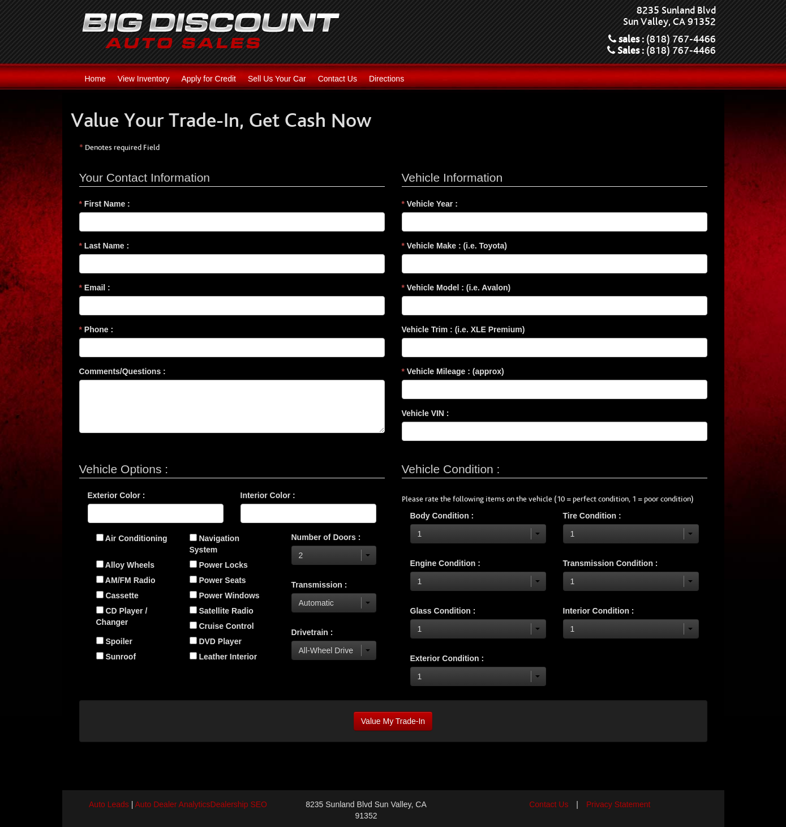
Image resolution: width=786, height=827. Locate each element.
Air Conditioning (131, 538)
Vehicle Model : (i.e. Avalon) (456, 287)
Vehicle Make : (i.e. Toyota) (454, 245)
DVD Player (216, 641)
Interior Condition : (598, 610)
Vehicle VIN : (425, 413)
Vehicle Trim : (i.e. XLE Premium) (463, 329)
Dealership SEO (239, 804)
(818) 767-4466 (681, 40)
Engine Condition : (445, 563)
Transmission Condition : (610, 563)
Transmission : (319, 584)
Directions (386, 78)
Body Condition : (442, 515)
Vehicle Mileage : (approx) (453, 371)
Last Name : (104, 245)
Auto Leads (109, 804)
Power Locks (219, 564)
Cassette (117, 595)
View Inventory (144, 78)
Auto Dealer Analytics (173, 804)
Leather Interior (223, 656)
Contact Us (337, 78)
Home (95, 78)
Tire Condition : (592, 515)
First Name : (104, 203)
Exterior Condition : (447, 658)
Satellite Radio (222, 610)
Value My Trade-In (393, 721)
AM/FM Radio (126, 580)
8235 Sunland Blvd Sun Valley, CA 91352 (669, 16)
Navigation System (214, 544)
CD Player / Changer (122, 616)
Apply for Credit (208, 78)
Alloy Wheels (125, 564)
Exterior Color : (116, 495)
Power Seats (218, 580)
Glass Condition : (443, 610)
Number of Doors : (326, 537)
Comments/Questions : (122, 371)
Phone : (96, 329)
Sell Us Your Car (277, 78)
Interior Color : (267, 495)
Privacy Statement (618, 804)
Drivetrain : (312, 632)
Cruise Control (222, 626)
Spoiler (114, 641)
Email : (94, 287)
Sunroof (116, 656)
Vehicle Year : (430, 203)
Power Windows (225, 595)
